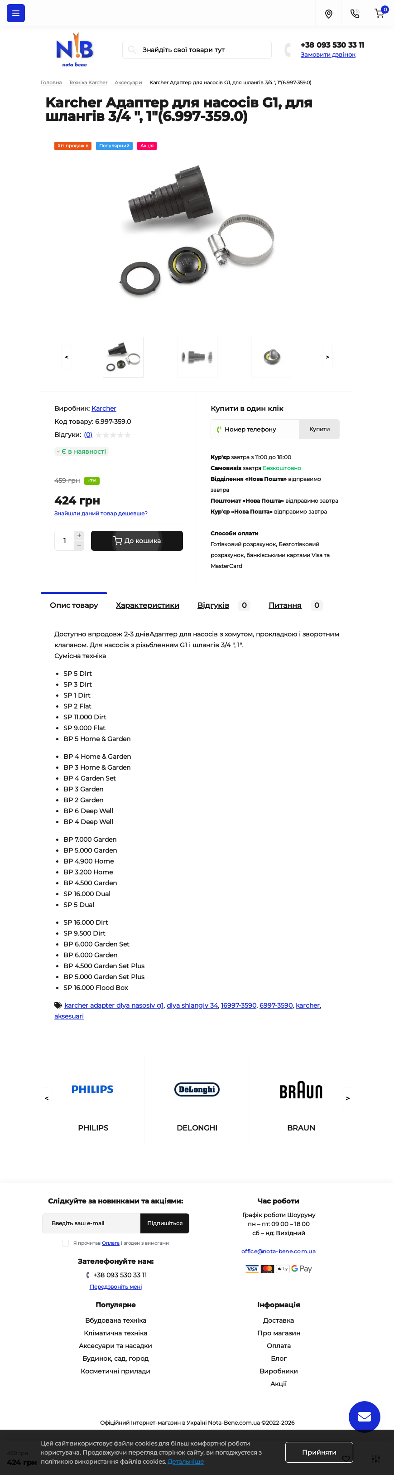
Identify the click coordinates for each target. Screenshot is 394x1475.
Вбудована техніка (115, 1320)
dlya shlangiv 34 (192, 1005)
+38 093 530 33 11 (332, 45)
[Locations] (328, 13)
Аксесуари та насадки (115, 1346)
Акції (278, 1384)
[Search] (132, 50)
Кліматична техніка (115, 1333)
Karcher (103, 408)
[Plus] (79, 536)
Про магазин (278, 1333)
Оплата (111, 1243)
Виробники (278, 1371)
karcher (308, 1005)
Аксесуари (128, 82)
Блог (279, 1358)
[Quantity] (64, 541)
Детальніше (186, 1461)
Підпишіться (165, 1223)
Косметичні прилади (115, 1371)
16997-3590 (238, 1005)
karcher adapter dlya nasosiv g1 (113, 1005)
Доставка (278, 1320)
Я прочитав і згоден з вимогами (121, 1243)
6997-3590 (276, 1005)
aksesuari (69, 1016)
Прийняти (319, 1452)
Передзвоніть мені (116, 1286)
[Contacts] (354, 13)
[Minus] (79, 546)
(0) (88, 435)
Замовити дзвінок (328, 54)
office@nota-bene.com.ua (278, 1251)
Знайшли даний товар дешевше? (101, 513)
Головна (51, 82)
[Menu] (16, 13)
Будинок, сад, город (115, 1358)
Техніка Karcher (88, 82)
